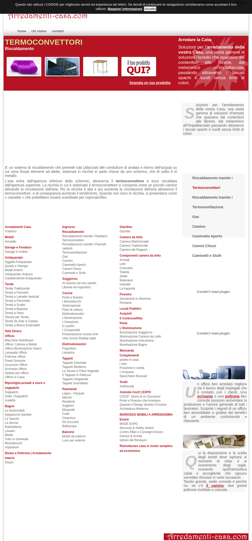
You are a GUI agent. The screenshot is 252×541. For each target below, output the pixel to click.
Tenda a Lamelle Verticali (22, 296)
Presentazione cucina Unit (80, 334)
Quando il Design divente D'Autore (143, 404)
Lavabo (10, 431)
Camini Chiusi (71, 269)
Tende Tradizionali (17, 288)
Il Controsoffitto (131, 318)
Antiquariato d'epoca (19, 274)
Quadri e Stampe (16, 266)
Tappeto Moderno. (74, 367)
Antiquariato (14, 257)
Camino (67, 260)
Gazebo (125, 231)
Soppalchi (11, 392)
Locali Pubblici (130, 308)
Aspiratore (12, 447)
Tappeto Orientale (74, 363)
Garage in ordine (16, 252)
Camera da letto (131, 237)
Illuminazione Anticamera (137, 340)
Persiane (126, 303)
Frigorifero (69, 348)
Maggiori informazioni (125, 9)
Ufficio (9, 336)
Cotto (66, 414)
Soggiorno (70, 279)
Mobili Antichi (14, 270)
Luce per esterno (73, 440)
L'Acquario (127, 372)
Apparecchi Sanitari (18, 414)
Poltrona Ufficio (15, 356)
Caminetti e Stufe (74, 273)
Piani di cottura (72, 309)
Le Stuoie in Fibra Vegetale (80, 371)
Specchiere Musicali (133, 376)
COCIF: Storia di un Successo (140, 396)
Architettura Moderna (134, 409)
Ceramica (68, 418)
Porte (124, 323)
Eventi (124, 419)
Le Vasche (12, 418)
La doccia (11, 423)
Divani (9, 462)
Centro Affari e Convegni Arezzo (141, 432)
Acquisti (126, 313)
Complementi (129, 355)
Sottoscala (127, 386)
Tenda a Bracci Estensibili (22, 325)
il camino (215, 486)
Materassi (126, 280)
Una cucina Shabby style (79, 338)
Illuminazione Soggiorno (136, 332)
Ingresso (68, 227)
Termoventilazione (74, 252)
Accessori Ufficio (16, 365)
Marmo (67, 397)
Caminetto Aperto (74, 265)
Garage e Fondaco (18, 247)
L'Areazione (70, 322)
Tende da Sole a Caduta (21, 321)
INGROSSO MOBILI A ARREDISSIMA (146, 414)
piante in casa (129, 360)
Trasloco (11, 231)
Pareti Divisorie (15, 361)
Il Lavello (68, 326)
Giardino (126, 227)
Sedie (124, 276)
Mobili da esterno (73, 436)
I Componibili (71, 330)
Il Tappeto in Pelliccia (76, 375)
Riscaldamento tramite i (212, 178)
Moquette (68, 410)
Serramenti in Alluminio (135, 298)
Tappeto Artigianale (75, 379)
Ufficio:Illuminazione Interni (23, 348)
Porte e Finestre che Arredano (140, 400)
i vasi (123, 364)
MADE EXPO (129, 424)
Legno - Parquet (73, 393)
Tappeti (67, 358)
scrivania (205, 396)
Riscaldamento (73, 232)
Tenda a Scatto (15, 305)
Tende (9, 284)
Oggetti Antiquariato (18, 262)
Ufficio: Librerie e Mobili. (21, 344)
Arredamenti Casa (18, 227)
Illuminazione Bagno (133, 344)
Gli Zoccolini (70, 422)
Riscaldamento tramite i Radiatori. (85, 236)
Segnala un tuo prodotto (150, 83)
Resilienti (68, 401)
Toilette (124, 272)
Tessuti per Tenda (17, 317)
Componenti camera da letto (140, 255)
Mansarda (127, 350)
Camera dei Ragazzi (133, 249)
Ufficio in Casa (14, 377)
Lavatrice (68, 352)
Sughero (68, 405)
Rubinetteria (13, 427)
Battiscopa (69, 426)
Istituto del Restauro (133, 440)
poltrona (232, 396)
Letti (122, 264)
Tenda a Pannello (17, 292)
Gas (65, 256)
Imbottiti (125, 284)
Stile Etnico (13, 331)
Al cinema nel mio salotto (79, 283)
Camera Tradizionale (134, 245)
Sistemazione (71, 305)
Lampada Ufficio (16, 352)
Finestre (126, 294)
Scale (124, 382)
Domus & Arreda (131, 436)
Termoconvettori (73, 240)
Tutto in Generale (16, 439)
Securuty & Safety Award (137, 428)
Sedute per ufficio (17, 373)
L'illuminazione (72, 318)
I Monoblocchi (71, 301)
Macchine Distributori (19, 340)
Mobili (9, 237)
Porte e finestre (72, 297)
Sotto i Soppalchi (16, 396)
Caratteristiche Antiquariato (23, 278)
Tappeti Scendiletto (75, 383)
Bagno (9, 406)
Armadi (124, 260)
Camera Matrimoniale (134, 241)
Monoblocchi (13, 443)
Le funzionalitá (14, 410)
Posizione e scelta (132, 368)
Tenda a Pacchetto (17, 301)
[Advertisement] (132, 126)
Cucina (67, 293)
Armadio (10, 241)
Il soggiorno (197, 428)
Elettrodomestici (73, 314)
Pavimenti (69, 389)
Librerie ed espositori (76, 287)
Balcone (68, 432)
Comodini (126, 268)
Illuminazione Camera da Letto (140, 336)
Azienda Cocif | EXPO (135, 392)
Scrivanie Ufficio (16, 369)
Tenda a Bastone (16, 309)
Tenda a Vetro (14, 313)
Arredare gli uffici (204, 359)
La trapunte (127, 288)
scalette (10, 400)
